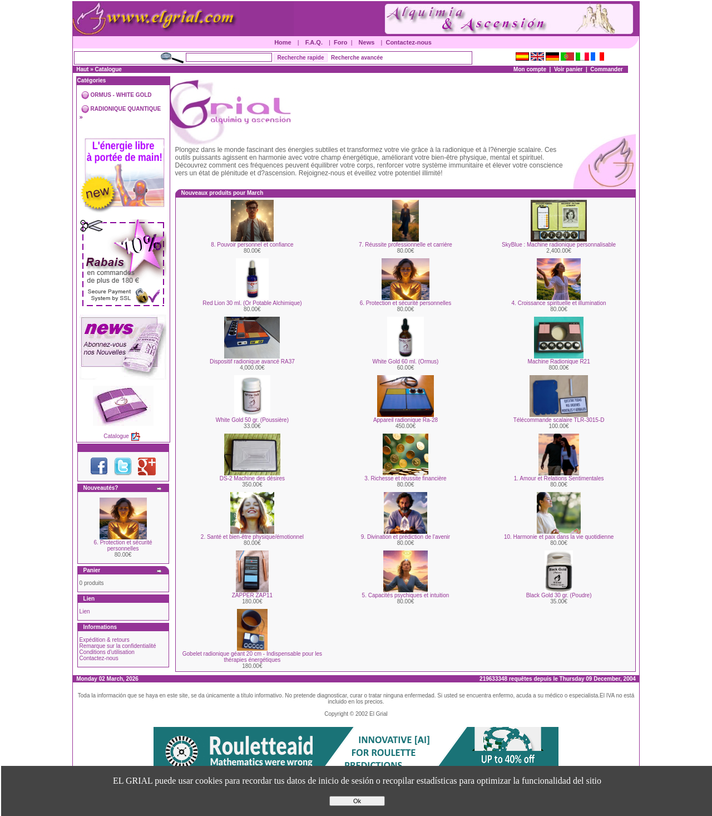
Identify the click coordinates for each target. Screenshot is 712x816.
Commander (606, 69)
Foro (340, 42)
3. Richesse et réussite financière (405, 478)
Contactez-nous (408, 42)
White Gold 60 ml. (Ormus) (406, 361)
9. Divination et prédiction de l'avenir (405, 537)
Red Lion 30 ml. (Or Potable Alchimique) (251, 303)
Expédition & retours (105, 640)
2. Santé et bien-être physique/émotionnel (252, 537)
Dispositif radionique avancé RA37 (252, 361)
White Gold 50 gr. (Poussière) (252, 420)
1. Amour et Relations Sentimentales (559, 478)
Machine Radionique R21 (558, 361)
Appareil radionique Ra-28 (405, 420)
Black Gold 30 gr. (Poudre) (559, 595)
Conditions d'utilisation (107, 652)
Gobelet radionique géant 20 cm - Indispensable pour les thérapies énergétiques (252, 657)
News (367, 42)
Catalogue (108, 69)
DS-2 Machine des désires (252, 478)
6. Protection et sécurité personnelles (123, 545)
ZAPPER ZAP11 (252, 595)
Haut (82, 69)
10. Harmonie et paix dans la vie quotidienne (559, 537)
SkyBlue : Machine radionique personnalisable (559, 245)
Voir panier (568, 69)
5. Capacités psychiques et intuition (405, 595)
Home (282, 42)
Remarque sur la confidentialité (118, 646)
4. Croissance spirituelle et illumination (559, 303)
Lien (85, 611)
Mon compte (529, 69)
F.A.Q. (314, 42)
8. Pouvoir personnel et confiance (252, 245)
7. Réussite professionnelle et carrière (405, 245)
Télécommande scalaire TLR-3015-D (559, 420)
